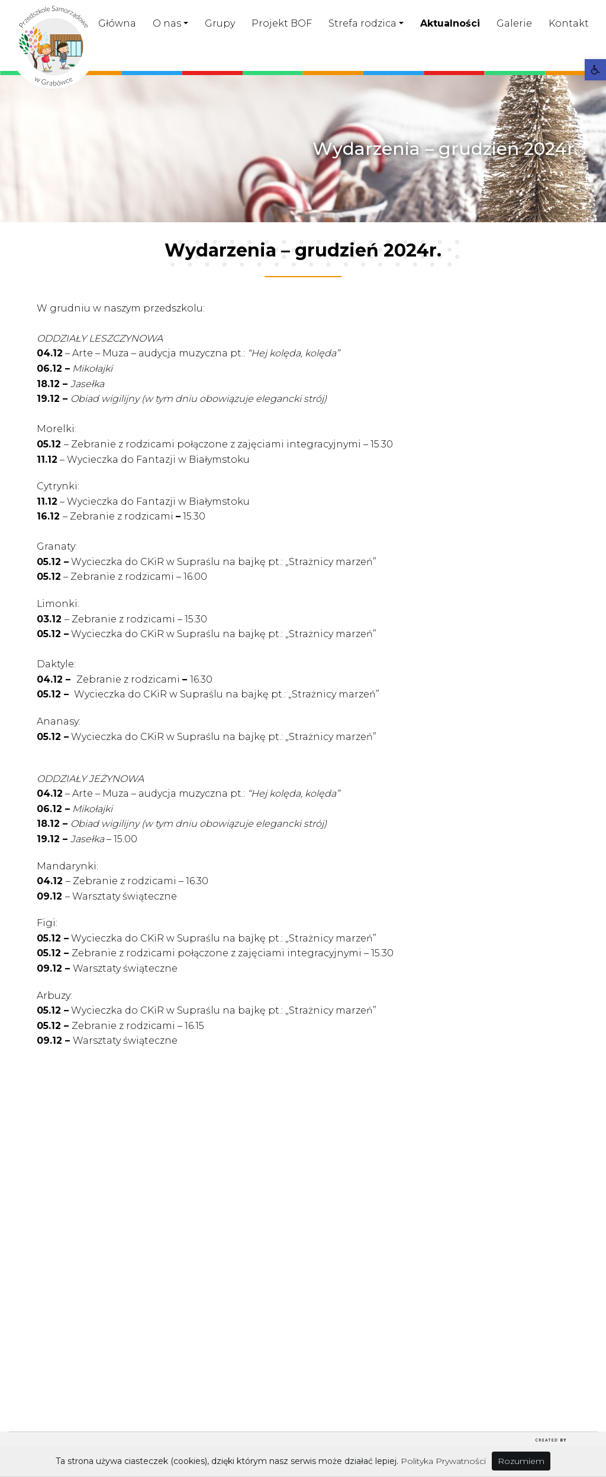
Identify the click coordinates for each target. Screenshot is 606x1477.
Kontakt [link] (569, 23)
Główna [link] (117, 23)
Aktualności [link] (450, 23)
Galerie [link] (514, 23)
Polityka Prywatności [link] (443, 1461)
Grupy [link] (220, 23)
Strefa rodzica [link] (362, 23)
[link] (595, 69)
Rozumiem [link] (521, 1461)
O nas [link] (167, 23)
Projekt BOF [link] (282, 23)
